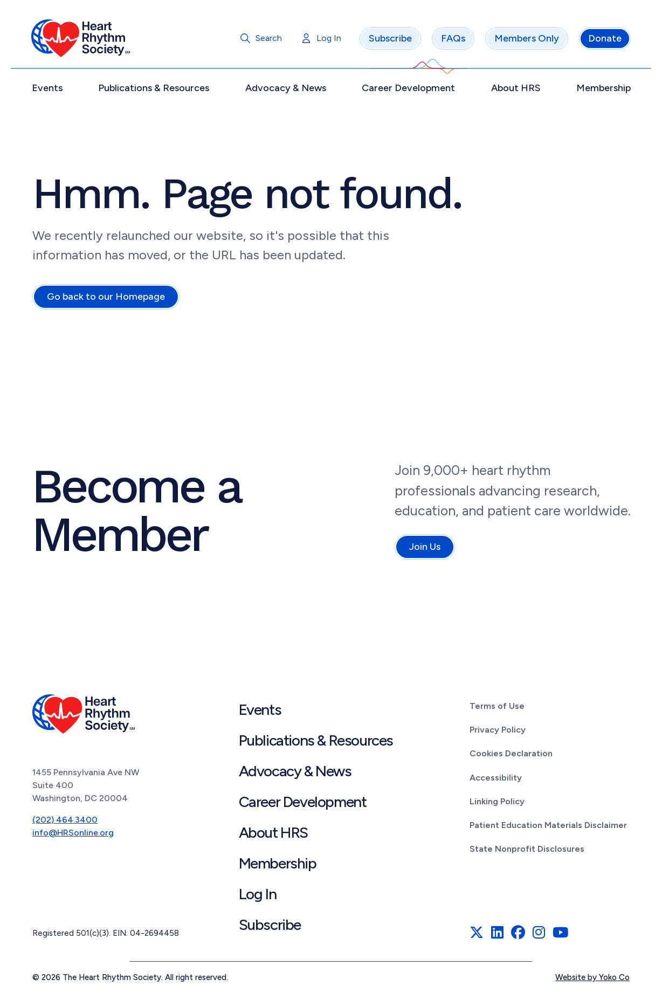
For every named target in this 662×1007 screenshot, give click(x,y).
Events (48, 90)
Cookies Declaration (511, 755)
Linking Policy (497, 803)
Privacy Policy (498, 732)
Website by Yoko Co (592, 979)
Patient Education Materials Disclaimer (548, 827)
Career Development (408, 90)
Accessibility (496, 779)
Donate (603, 40)
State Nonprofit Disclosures (527, 851)
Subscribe (389, 40)
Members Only (525, 40)
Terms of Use (497, 708)
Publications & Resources (154, 90)
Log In (327, 40)
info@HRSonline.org (73, 834)
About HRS (515, 90)
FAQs (452, 40)
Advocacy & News (285, 90)
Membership (602, 90)
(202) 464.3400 (65, 821)
